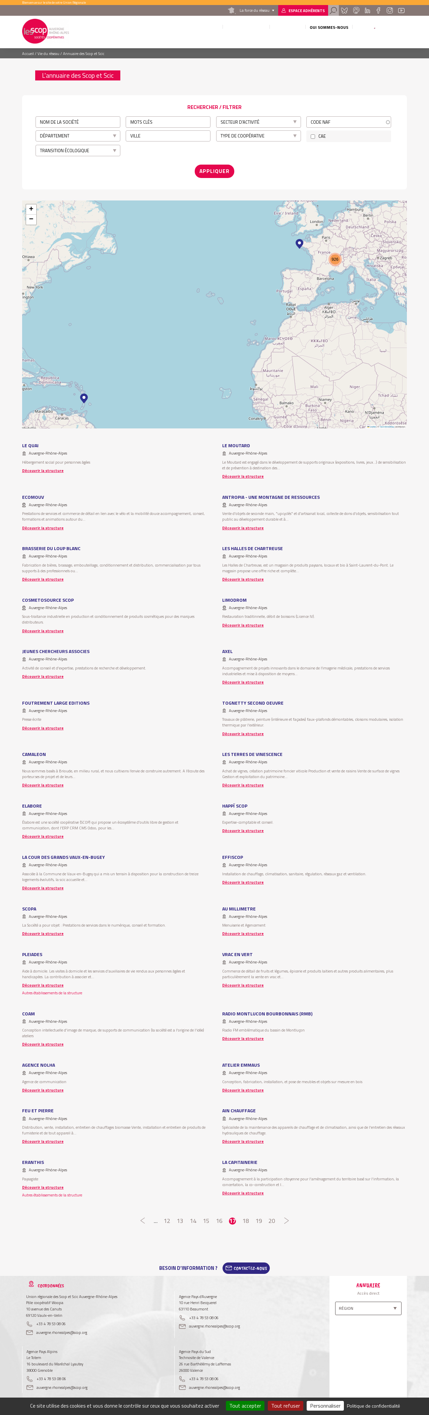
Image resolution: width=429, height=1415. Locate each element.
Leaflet (371, 424)
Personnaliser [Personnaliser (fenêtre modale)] (325, 1406)
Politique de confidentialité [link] (373, 1405)
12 (167, 1218)
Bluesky (344, 10)
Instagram (389, 10)
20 (271, 1218)
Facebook (378, 10)
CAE (322, 136)
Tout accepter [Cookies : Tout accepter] (245, 1406)
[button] (84, 396)
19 (258, 1218)
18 (245, 1218)
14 (193, 1218)
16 (219, 1218)
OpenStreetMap (387, 424)
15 (206, 1218)
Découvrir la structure (43, 468)
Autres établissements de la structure (52, 990)
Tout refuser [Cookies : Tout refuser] (285, 1406)
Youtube (401, 10)
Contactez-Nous (250, 1265)
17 (232, 1218)
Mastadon (356, 10)
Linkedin (367, 10)
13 (180, 1218)
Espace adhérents (307, 10)
